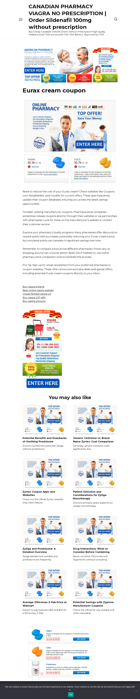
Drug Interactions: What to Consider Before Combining (91, 550)
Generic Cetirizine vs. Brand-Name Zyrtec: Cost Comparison (93, 440)
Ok (70, 694)
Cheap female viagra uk (37, 294)
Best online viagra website (38, 290)
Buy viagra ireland (33, 286)
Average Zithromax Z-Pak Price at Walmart (45, 603)
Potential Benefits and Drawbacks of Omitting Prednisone (45, 440)
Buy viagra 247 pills (34, 297)
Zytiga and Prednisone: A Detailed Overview (39, 550)
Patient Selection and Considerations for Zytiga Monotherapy (89, 495)
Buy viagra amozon (34, 301)
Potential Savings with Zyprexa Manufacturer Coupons (93, 603)
